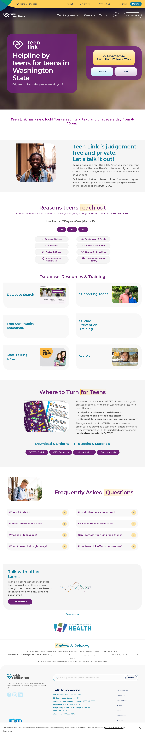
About (70, 4)
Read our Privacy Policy (113, 728)
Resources (122, 4)
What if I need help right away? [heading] (28, 546)
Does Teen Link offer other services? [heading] (100, 546)
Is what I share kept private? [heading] (26, 523)
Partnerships (122, 701)
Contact (120, 721)
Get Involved (86, 4)
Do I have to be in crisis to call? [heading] (96, 523)
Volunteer (121, 696)
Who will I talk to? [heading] (20, 512)
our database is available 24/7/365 (94, 433)
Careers (120, 705)
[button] (77, 15)
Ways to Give (104, 4)
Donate (135, 4)
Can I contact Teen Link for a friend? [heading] (100, 535)
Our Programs (66, 15)
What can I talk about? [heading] (23, 535)
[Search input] (89, 677)
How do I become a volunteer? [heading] (96, 512)
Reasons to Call (94, 15)
